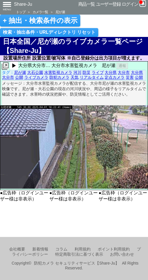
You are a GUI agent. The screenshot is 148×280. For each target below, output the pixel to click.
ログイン (130, 4)
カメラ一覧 (40, 12)
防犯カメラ (59, 77)
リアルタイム (92, 77)
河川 (77, 72)
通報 (122, 66)
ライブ (98, 72)
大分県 (111, 72)
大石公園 (35, 72)
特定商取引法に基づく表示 (79, 254)
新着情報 (40, 249)
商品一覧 (86, 4)
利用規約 (83, 249)
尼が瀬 (60, 12)
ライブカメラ (36, 77)
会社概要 (17, 249)
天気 (75, 77)
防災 (87, 72)
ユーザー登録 (108, 4)
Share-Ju (23, 4)
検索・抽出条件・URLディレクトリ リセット (49, 32)
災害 (130, 77)
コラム (61, 249)
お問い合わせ (122, 254)
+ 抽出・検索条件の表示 (40, 20)
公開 (19, 77)
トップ (20, 12)
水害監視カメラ (58, 72)
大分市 (124, 72)
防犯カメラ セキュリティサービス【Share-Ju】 (76, 263)
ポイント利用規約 (114, 249)
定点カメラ (115, 77)
